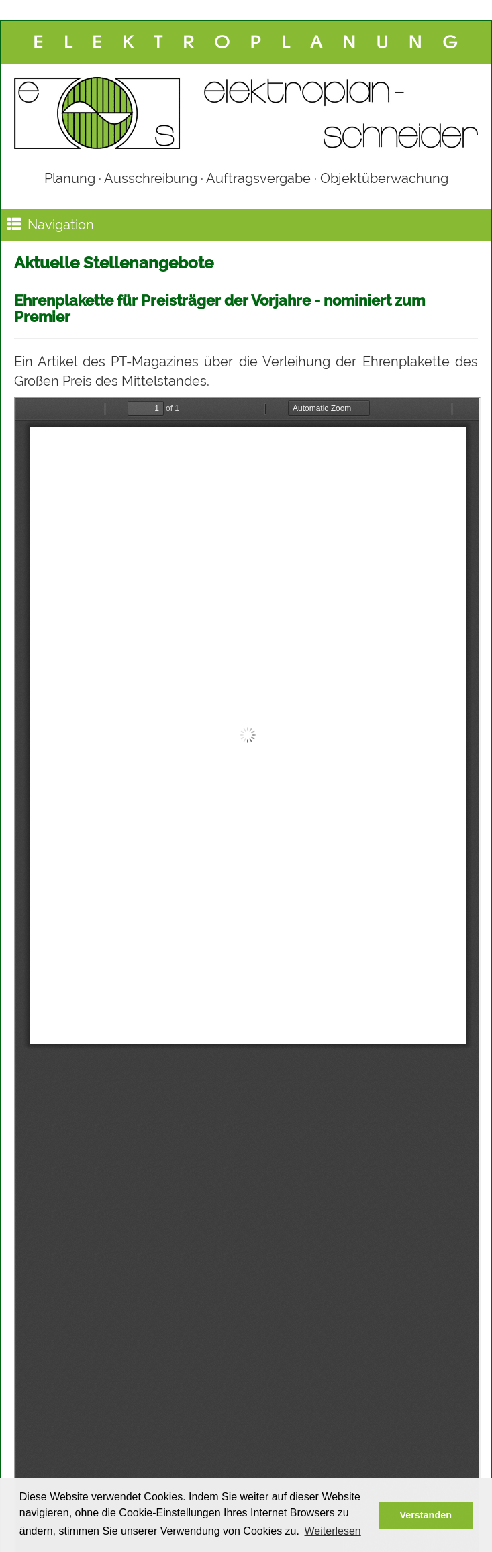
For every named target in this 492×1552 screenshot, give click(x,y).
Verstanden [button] (425, 1515)
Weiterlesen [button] (333, 1531)
